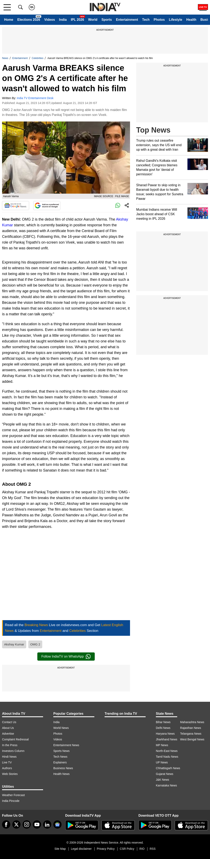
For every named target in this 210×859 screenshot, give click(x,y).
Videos (49, 19)
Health (191, 19)
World (92, 19)
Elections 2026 (28, 19)
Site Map (60, 848)
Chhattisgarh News (168, 768)
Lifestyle (175, 19)
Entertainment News (66, 745)
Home (8, 19)
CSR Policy (127, 848)
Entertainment (127, 19)
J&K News (162, 779)
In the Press (9, 745)
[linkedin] (47, 824)
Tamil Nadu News (167, 756)
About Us (8, 728)
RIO (142, 848)
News (5, 58)
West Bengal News (192, 739)
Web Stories (10, 774)
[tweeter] (16, 824)
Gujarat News (164, 774)
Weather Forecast (13, 795)
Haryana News (165, 733)
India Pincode (10, 800)
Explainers (60, 762)
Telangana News (190, 733)
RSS (153, 848)
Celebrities (37, 58)
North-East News (167, 751)
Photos (159, 19)
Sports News (61, 751)
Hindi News (9, 756)
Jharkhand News (166, 739)
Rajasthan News (190, 728)
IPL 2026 (77, 19)
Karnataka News (166, 785)
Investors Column (13, 751)
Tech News (60, 756)
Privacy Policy (106, 848)
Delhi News (163, 728)
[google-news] (57, 824)
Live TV (7, 762)
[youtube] (37, 824)
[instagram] (27, 824)
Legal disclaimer (81, 848)
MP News (162, 745)
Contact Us (9, 722)
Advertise (8, 733)
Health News (61, 774)
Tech (146, 19)
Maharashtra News (192, 722)
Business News (63, 768)
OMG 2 (35, 644)
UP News (162, 762)
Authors (7, 768)
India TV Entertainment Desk (35, 98)
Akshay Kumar (14, 644)
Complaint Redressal (15, 739)
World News (61, 728)
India (63, 19)
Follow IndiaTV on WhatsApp (66, 656)
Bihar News (163, 722)
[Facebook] (6, 824)
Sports (107, 19)
